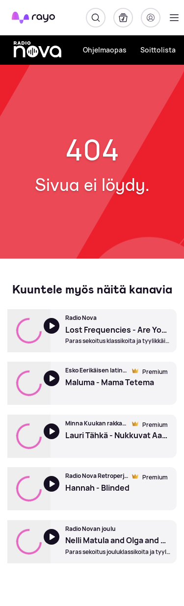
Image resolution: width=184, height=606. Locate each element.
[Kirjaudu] (150, 17)
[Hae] (95, 17)
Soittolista (158, 49)
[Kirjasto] (123, 17)
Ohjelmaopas (105, 49)
